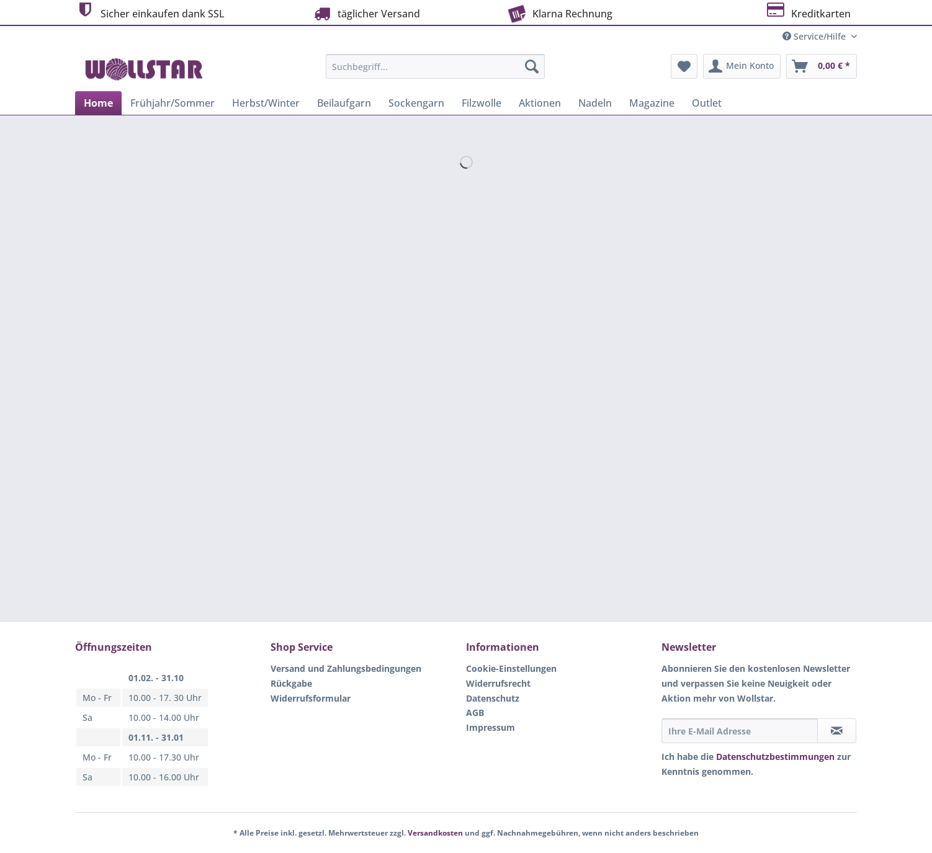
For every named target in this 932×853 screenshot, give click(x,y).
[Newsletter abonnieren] (836, 730)
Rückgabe (291, 683)
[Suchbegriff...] (435, 66)
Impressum (490, 727)
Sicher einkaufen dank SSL (150, 12)
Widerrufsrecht (498, 683)
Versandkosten (435, 833)
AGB (475, 712)
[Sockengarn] (416, 103)
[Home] (98, 103)
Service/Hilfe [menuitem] (815, 36)
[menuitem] (435, 72)
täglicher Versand (365, 13)
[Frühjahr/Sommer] (172, 103)
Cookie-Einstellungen (511, 668)
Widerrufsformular (311, 698)
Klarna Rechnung (558, 12)
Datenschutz (492, 698)
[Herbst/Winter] (265, 103)
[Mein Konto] (742, 66)
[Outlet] (706, 103)
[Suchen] (532, 66)
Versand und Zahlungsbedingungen (346, 668)
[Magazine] (652, 103)
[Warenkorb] (821, 66)
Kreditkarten (807, 12)
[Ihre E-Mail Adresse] (739, 730)
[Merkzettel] (684, 66)
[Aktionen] (540, 103)
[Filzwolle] (481, 103)
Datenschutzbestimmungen (775, 756)
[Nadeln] (595, 103)
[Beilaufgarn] (344, 103)
